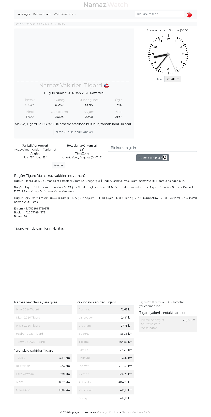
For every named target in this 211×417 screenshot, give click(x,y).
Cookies (114, 412)
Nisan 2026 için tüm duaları (74, 132)
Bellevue (85, 358)
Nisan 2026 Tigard (28, 317)
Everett (84, 366)
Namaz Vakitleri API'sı (136, 412)
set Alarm (173, 79)
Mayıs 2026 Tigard (28, 325)
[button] (189, 12)
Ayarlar (58, 165)
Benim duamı (42, 14)
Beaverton (23, 365)
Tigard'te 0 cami (150, 302)
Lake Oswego (25, 373)
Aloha (20, 382)
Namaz (94, 5)
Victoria (84, 374)
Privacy (102, 412)
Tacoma (84, 341)
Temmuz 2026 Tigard (30, 341)
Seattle (83, 349)
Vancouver (86, 317)
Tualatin (21, 357)
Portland (84, 309)
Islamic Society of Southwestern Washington (152, 324)
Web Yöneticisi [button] (64, 14)
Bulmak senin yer (152, 157)
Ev (17, 23)
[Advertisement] (74, 56)
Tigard (61, 23)
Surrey (83, 398)
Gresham (85, 325)
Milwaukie (23, 390)
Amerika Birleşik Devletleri (38, 23)
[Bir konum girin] (152, 148)
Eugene (84, 333)
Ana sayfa (24, 14)
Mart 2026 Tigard (27, 309)
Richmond (86, 390)
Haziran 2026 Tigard (29, 333)
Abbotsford (86, 382)
